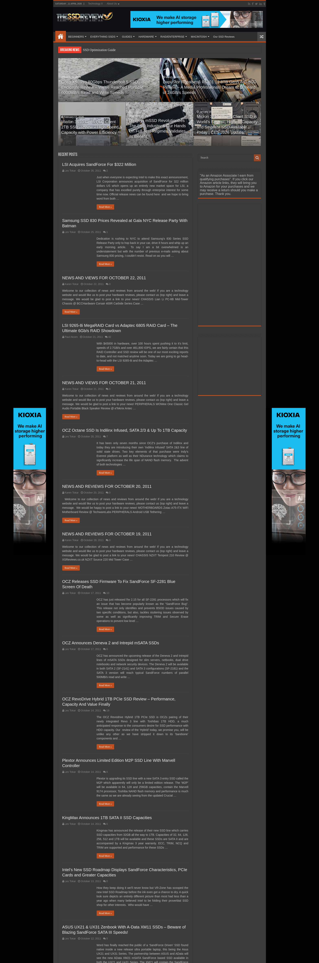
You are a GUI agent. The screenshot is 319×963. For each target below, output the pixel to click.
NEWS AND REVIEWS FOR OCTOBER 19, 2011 (107, 534)
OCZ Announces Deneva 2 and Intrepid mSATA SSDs (110, 643)
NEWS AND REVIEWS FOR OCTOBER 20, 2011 (107, 486)
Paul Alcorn (71, 336)
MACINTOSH (199, 36)
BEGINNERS (76, 36)
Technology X (95, 3)
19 (107, 710)
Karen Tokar (72, 284)
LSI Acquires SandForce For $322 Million (99, 164)
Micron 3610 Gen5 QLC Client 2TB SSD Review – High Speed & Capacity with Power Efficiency (91, 130)
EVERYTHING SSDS (102, 36)
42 (109, 336)
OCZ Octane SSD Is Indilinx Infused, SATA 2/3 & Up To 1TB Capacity (124, 430)
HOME (60, 36)
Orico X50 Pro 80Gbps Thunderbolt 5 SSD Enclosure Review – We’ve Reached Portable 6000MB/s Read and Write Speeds (103, 90)
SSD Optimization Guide (99, 50)
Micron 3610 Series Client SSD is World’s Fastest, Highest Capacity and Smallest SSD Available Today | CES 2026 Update (226, 125)
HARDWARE (146, 36)
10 (107, 593)
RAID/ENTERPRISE (173, 36)
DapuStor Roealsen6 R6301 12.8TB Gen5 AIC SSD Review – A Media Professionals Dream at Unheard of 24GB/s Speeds (206, 90)
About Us (112, 3)
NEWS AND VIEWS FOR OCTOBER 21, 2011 (104, 382)
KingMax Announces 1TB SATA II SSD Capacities (107, 817)
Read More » (105, 206)
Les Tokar (70, 170)
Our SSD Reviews (224, 36)
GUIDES (127, 36)
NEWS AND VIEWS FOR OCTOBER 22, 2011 (104, 278)
